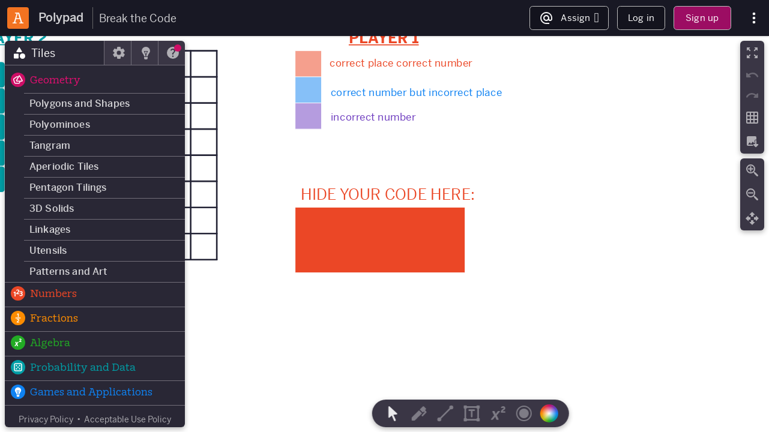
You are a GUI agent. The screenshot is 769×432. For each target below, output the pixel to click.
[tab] (54, 53)
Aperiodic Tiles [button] (63, 166)
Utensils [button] (48, 250)
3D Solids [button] (51, 208)
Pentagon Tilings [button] (68, 187)
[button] (95, 81)
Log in (641, 17)
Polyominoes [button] (59, 124)
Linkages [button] (49, 229)
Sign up (702, 17)
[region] (384, 234)
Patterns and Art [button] (68, 271)
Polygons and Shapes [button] (79, 103)
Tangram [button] (49, 145)
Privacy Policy (46, 419)
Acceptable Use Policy (127, 419)
